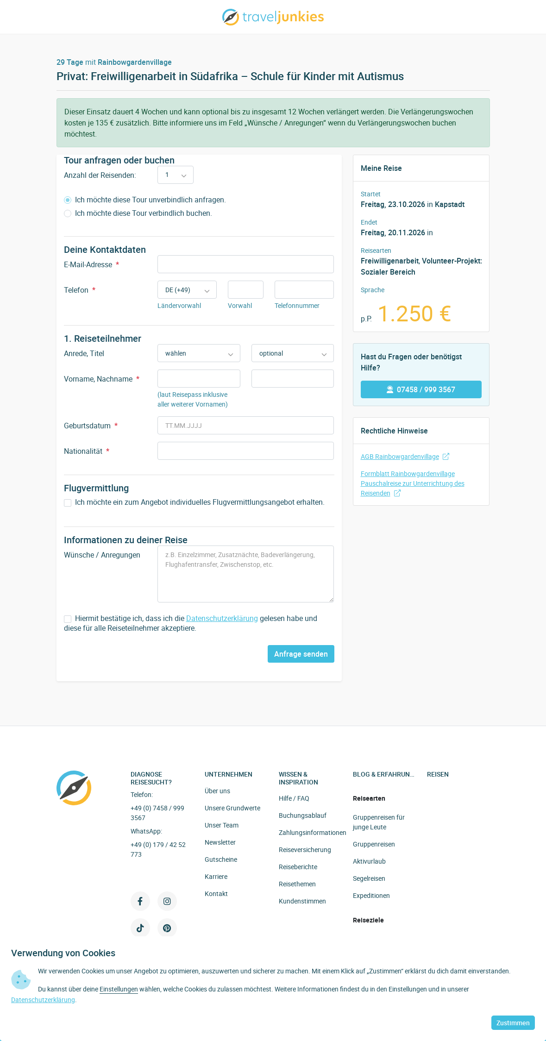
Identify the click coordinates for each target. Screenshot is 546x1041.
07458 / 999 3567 (421, 389)
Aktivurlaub (369, 861)
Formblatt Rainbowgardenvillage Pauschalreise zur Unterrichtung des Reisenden (412, 483)
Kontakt (216, 893)
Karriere (216, 876)
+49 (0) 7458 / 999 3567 (157, 812)
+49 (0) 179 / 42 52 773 (158, 849)
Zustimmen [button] (513, 1022)
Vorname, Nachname (101, 379)
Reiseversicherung (305, 849)
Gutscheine (221, 859)
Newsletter (220, 842)
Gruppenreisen (374, 844)
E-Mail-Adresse (91, 264)
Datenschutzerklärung (222, 618)
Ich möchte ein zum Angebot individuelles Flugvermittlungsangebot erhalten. (194, 502)
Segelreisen (369, 878)
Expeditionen (371, 895)
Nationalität (86, 451)
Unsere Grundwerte (232, 807)
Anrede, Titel (84, 353)
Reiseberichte (298, 866)
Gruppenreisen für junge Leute (379, 822)
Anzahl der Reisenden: (100, 175)
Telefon (79, 290)
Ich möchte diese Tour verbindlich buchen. (138, 213)
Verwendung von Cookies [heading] (63, 953)
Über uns (217, 790)
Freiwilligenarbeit (390, 261)
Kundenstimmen (302, 901)
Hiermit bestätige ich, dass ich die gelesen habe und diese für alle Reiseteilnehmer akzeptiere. (190, 623)
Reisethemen (297, 883)
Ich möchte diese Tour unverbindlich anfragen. (145, 200)
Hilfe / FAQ (294, 798)
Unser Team (221, 825)
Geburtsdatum (91, 425)
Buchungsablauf (302, 815)
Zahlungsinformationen (312, 832)
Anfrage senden (301, 654)
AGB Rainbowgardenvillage (405, 456)
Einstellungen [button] (119, 989)
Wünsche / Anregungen (102, 555)
